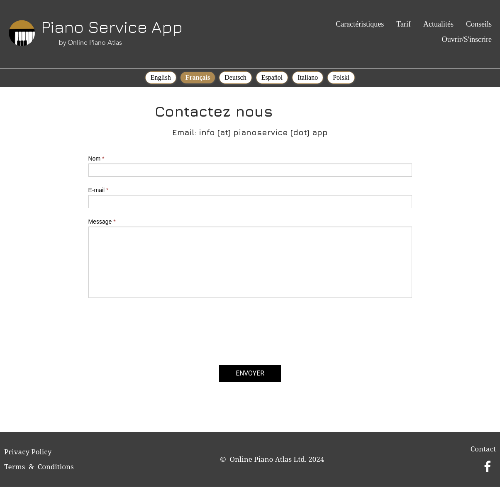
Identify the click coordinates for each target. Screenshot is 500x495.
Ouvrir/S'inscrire (467, 39)
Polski (341, 77)
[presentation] (151, 339)
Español (272, 77)
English (161, 77)
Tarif (403, 24)
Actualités (438, 24)
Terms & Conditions (39, 466)
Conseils (479, 24)
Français (197, 77)
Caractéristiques (360, 24)
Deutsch (235, 77)
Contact (483, 449)
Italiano (308, 77)
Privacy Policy (27, 451)
